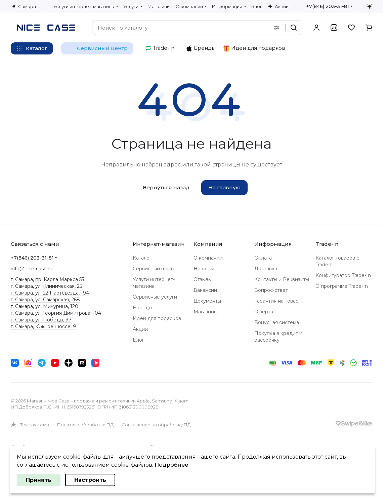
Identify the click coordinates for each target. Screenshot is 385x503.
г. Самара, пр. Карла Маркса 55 (47, 279)
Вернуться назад (166, 187)
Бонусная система (276, 322)
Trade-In (326, 244)
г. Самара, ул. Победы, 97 (41, 320)
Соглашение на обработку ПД (156, 424)
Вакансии (205, 290)
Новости (204, 269)
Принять (38, 480)
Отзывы (203, 279)
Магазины (205, 312)
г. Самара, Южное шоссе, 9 (43, 326)
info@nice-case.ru (31, 269)
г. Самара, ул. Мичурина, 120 (44, 306)
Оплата (263, 258)
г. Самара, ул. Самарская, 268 (45, 300)
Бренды (142, 308)
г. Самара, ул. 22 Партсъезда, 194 (50, 293)
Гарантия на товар (276, 301)
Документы (207, 301)
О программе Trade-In (341, 286)
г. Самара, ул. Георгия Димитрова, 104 (56, 313)
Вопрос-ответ (271, 290)
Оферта (263, 312)
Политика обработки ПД (85, 424)
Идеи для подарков (157, 318)
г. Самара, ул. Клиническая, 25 (46, 286)
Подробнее (171, 465)
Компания (208, 244)
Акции (140, 329)
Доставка (265, 269)
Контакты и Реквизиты (281, 279)
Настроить (90, 480)
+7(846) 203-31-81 (327, 6)
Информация (273, 244)
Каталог (142, 258)
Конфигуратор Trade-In (343, 275)
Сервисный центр (154, 269)
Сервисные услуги (155, 297)
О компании (208, 258)
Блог (138, 340)
